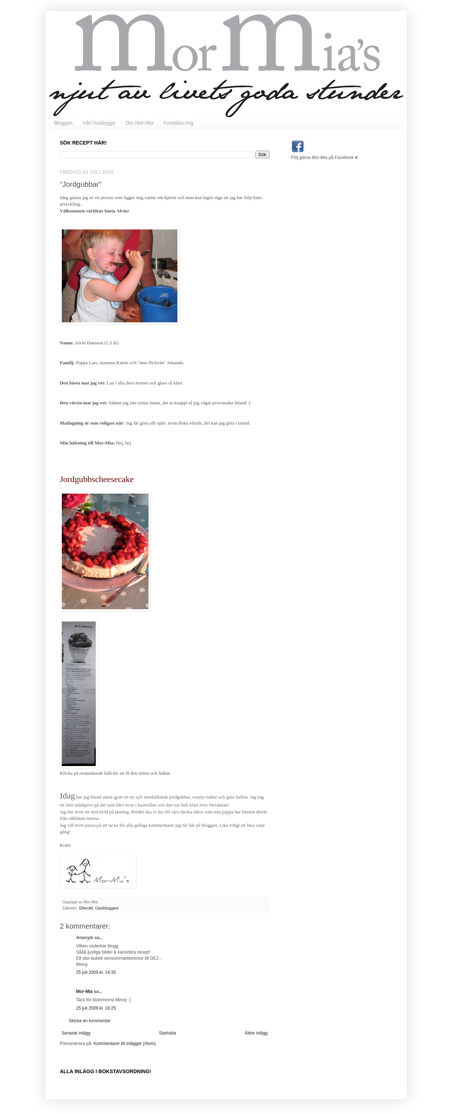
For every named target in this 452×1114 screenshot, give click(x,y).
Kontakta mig (178, 123)
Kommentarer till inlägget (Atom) (125, 1043)
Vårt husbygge (99, 123)
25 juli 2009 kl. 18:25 (96, 1008)
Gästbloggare (107, 908)
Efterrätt (86, 908)
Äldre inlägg (256, 1033)
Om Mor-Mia (139, 123)
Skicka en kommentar (90, 1020)
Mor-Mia (84, 991)
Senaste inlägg (76, 1033)
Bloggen (63, 123)
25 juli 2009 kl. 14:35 (96, 972)
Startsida (167, 1033)
